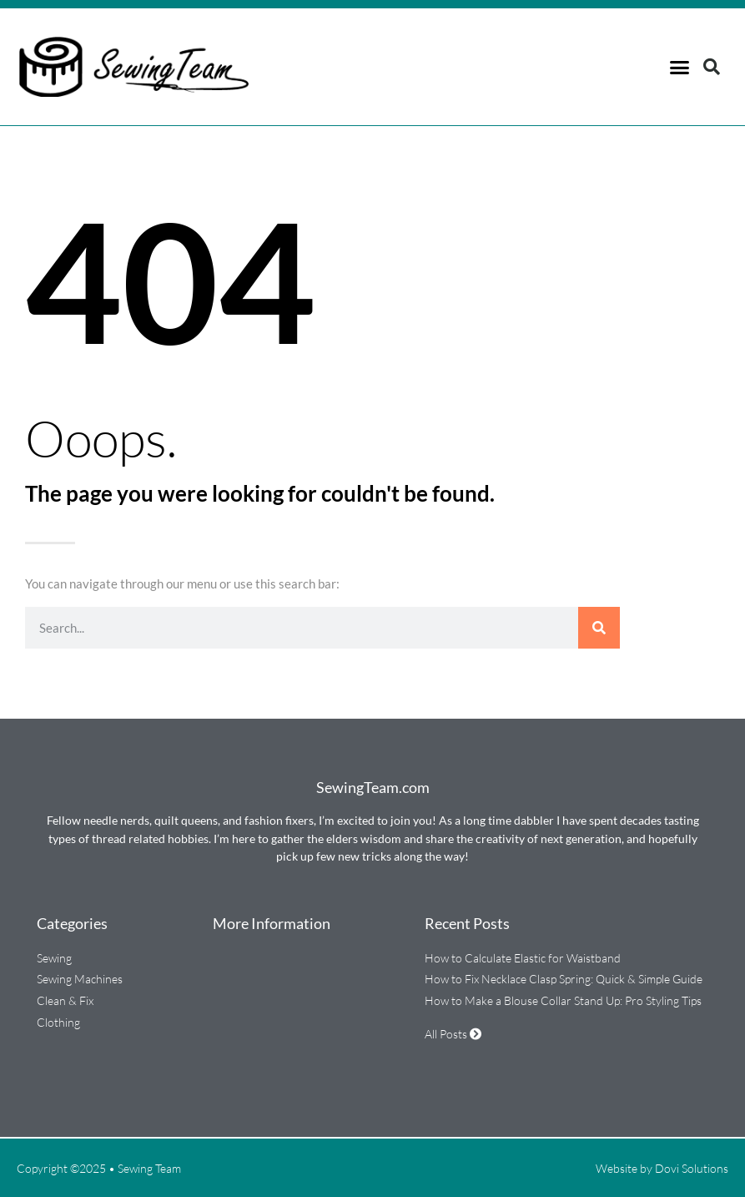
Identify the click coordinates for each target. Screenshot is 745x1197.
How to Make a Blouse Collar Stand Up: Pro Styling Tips (563, 1000)
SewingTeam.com (373, 787)
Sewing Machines (80, 979)
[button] (679, 67)
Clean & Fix (65, 1000)
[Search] (599, 628)
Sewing (54, 958)
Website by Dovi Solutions (662, 1168)
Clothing (58, 1022)
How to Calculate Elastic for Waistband (523, 958)
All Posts (453, 1034)
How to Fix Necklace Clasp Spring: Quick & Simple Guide (563, 979)
